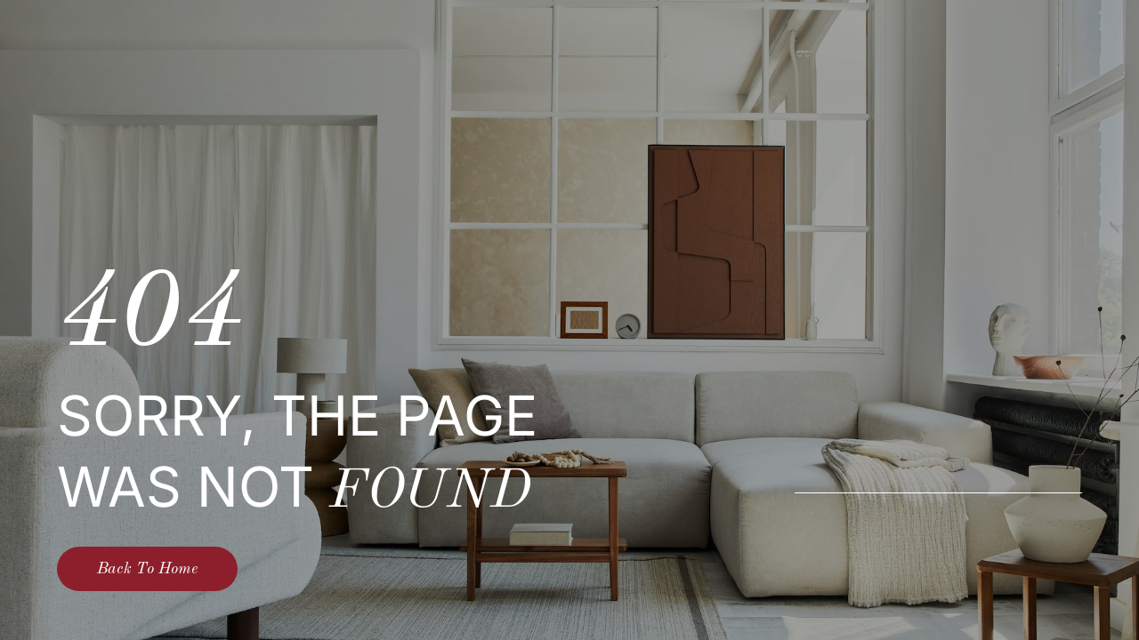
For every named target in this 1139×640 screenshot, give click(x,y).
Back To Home (147, 569)
